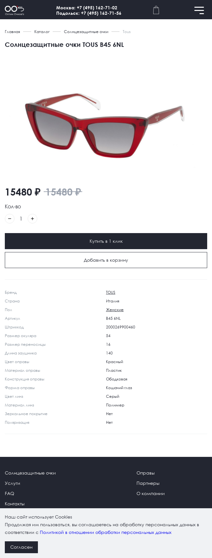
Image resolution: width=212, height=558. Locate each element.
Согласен (21, 547)
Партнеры (148, 483)
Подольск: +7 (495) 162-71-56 (88, 13)
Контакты (14, 504)
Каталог (41, 31)
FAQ (9, 493)
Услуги (12, 483)
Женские (115, 309)
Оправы (146, 473)
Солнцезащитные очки (86, 31)
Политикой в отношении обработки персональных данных (106, 532)
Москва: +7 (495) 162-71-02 (86, 7)
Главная (12, 31)
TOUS (110, 292)
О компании (151, 493)
